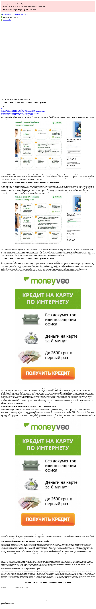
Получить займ (7, 20)
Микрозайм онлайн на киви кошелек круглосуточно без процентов (19, 109)
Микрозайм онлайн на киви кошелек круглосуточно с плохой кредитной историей (23, 112)
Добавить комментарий (7, 606)
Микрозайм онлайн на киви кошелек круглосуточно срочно (17, 114)
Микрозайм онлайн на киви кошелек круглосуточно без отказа (18, 110)
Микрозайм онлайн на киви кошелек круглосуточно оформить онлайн (20, 113)
